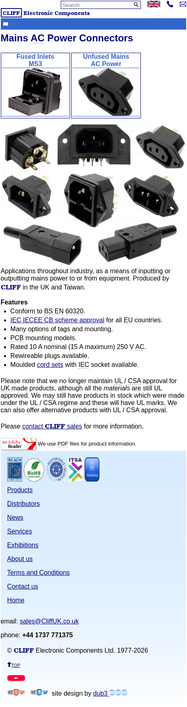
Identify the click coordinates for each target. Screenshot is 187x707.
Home (16, 600)
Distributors (23, 503)
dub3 (110, 693)
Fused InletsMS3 (35, 85)
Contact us (22, 586)
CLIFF (11, 13)
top (13, 664)
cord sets (50, 364)
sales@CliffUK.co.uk (49, 621)
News (15, 517)
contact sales (52, 426)
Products (20, 489)
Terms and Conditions (38, 572)
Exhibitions (22, 545)
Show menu (6, 23)
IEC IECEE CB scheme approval (57, 320)
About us (20, 558)
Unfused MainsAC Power (106, 85)
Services (19, 531)
